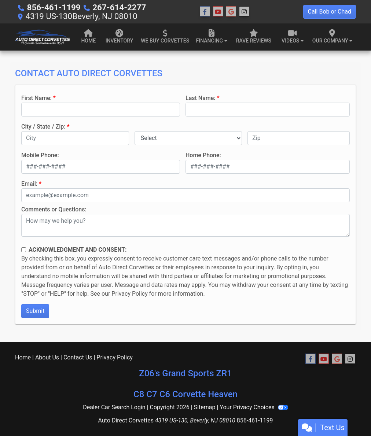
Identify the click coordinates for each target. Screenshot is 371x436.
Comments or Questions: (54, 209)
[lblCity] (75, 138)
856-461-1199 (54, 7)
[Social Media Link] (244, 11)
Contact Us (77, 357)
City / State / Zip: (43, 126)
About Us (47, 357)
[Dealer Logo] (42, 36)
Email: (29, 183)
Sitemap (205, 407)
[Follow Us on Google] (231, 11)
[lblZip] (298, 138)
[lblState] (188, 138)
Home (23, 357)
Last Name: (201, 98)
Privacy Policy (129, 293)
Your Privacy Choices (254, 407)
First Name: (36, 98)
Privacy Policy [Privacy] (114, 357)
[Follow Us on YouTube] (218, 11)
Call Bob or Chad (329, 11)
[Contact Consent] (23, 249)
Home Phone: (203, 155)
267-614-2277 (119, 7)
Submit (35, 310)
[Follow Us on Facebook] (205, 11)
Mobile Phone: (40, 155)
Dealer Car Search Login (114, 407)
